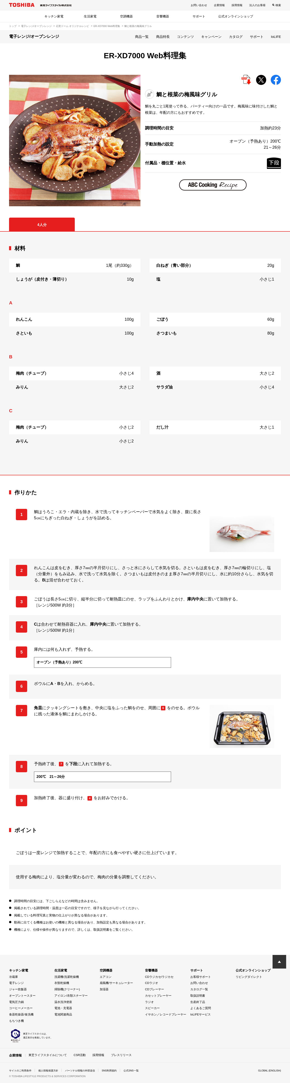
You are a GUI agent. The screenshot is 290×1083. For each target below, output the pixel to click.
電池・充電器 (63, 1008)
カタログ (236, 37)
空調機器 (126, 16)
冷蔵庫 (13, 977)
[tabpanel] (145, 353)
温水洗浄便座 (63, 1002)
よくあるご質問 (200, 1008)
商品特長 (163, 37)
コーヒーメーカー (21, 1008)
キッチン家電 (53, 16)
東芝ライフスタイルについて (48, 1054)
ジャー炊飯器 (18, 989)
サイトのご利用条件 (21, 1070)
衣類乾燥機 (61, 983)
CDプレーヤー (154, 989)
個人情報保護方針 (51, 1070)
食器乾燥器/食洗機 (21, 1014)
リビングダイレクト (249, 977)
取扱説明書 (197, 995)
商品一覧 (142, 37)
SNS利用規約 (116, 1070)
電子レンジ (16, 983)
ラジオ (149, 1002)
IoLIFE (276, 37)
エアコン (105, 977)
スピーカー (152, 1008)
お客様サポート (200, 977)
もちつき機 (16, 1020)
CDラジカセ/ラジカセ (159, 977)
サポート (199, 16)
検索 (278, 5)
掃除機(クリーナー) (67, 989)
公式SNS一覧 (140, 1070)
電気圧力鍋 (16, 1002)
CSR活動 (80, 1054)
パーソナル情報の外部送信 (85, 1070)
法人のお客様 (257, 5)
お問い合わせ (199, 5)
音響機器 (162, 16)
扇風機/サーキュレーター (116, 983)
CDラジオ (151, 983)
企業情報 (219, 5)
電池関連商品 (63, 1014)
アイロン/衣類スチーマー (71, 995)
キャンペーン (211, 37)
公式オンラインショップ (235, 16)
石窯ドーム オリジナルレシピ (72, 26)
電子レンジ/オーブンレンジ (36, 26)
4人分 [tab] (42, 225)
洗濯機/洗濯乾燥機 (66, 977)
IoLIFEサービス (200, 1014)
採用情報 (237, 5)
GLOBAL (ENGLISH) (268, 1070)
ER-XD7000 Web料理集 (107, 26)
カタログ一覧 (199, 989)
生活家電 (90, 16)
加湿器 (104, 989)
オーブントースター (22, 995)
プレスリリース (121, 1054)
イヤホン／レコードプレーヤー (165, 1014)
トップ (13, 26)
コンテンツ (185, 37)
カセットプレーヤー (158, 995)
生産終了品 (197, 1002)
